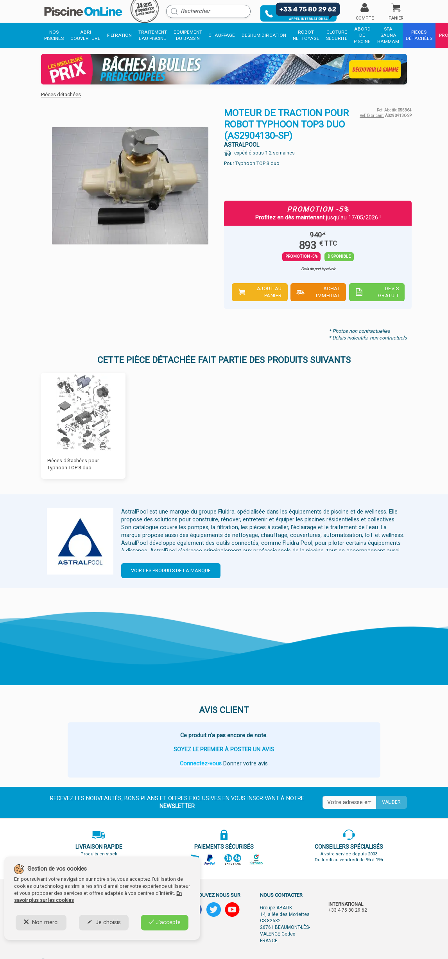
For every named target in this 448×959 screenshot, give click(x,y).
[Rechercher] (208, 11)
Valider (391, 802)
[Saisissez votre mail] (349, 802)
